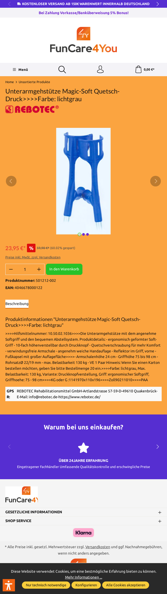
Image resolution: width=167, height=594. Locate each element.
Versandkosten (97, 548)
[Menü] (20, 70)
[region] (83, 181)
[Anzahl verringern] (11, 270)
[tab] (17, 304)
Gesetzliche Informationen (33, 514)
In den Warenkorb (64, 269)
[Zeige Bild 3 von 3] (87, 235)
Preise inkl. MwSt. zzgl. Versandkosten (33, 257)
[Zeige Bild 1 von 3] (79, 235)
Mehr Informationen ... (83, 577)
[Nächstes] (155, 181)
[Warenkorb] (144, 70)
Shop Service (18, 522)
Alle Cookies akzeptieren (125, 585)
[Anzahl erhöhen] (39, 270)
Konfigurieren (86, 585)
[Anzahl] (25, 270)
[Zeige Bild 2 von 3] (83, 235)
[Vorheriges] (11, 181)
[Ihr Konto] (100, 70)
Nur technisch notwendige (46, 585)
